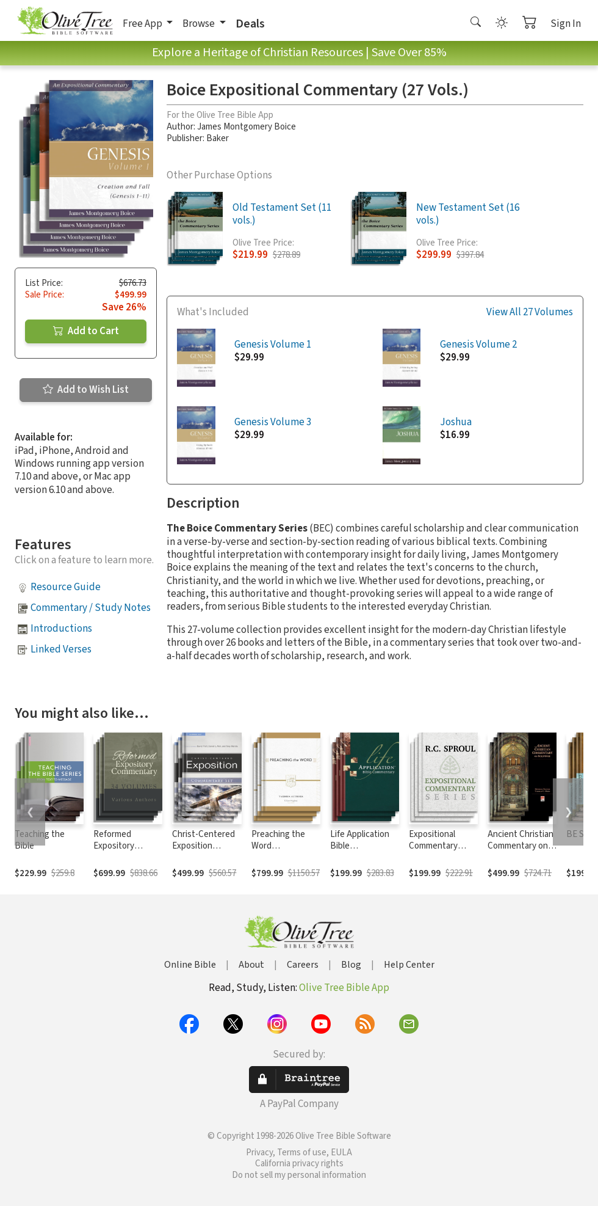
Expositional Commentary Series (433, 846)
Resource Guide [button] (66, 587)
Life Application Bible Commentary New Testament (364, 851)
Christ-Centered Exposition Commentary (203, 846)
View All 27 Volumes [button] (529, 312)
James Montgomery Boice (246, 126)
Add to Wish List (86, 389)
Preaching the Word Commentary (278, 846)
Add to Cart (86, 331)
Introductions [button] (61, 628)
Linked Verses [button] (61, 649)
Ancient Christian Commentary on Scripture (520, 846)
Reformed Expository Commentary (117, 846)
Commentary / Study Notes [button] (91, 608)
